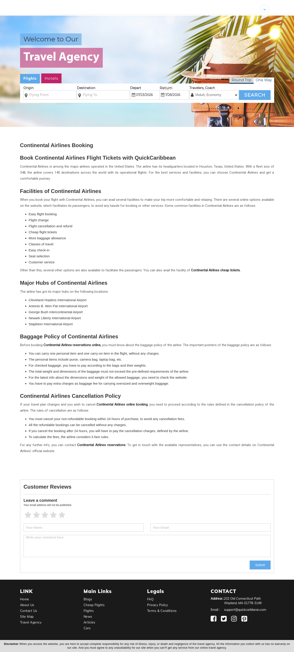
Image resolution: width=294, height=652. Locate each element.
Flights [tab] (30, 79)
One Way (264, 80)
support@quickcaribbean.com (245, 610)
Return (166, 88)
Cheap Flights (94, 605)
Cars (87, 628)
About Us (27, 605)
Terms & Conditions (162, 611)
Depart (135, 88)
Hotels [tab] (51, 78)
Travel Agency (31, 622)
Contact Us (28, 611)
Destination (86, 88)
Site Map (27, 617)
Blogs (88, 599)
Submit (260, 565)
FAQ (150, 599)
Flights (89, 611)
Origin (28, 88)
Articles (89, 622)
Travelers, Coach (202, 88)
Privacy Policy (157, 605)
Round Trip (241, 80)
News (88, 617)
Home (24, 599)
